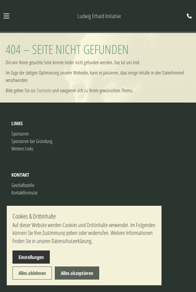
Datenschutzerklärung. (72, 241)
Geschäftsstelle (22, 185)
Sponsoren (20, 133)
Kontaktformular (24, 192)
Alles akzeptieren (77, 273)
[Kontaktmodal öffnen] (187, 8)
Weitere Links (22, 148)
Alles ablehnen (32, 273)
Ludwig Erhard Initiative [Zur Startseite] (99, 16)
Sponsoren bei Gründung (31, 141)
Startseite (44, 90)
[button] (6, 16)
